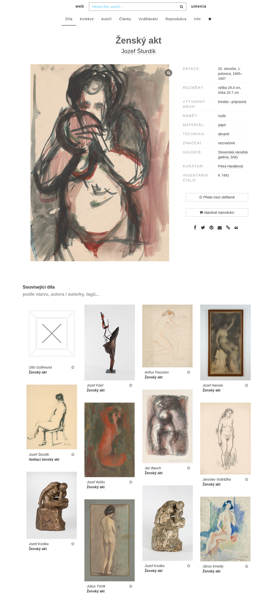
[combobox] (137, 16)
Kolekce (87, 29)
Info (197, 29)
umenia (198, 16)
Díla (68, 29)
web (80, 16)
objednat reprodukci (217, 222)
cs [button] (248, 7)
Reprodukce (176, 29)
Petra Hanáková (230, 176)
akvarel (223, 144)
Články (125, 29)
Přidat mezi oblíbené (217, 207)
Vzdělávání (148, 29)
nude (222, 126)
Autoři (106, 29)
